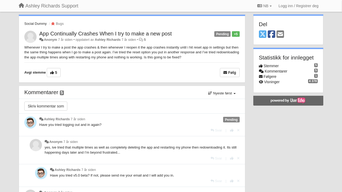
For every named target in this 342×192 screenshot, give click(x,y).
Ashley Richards (108, 40)
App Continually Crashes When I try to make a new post (105, 34)
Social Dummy (35, 24)
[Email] (280, 34)
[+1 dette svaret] (232, 130)
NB (264, 6)
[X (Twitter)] (262, 34)
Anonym (50, 40)
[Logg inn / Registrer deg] (299, 5)
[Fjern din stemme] (238, 130)
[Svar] (216, 130)
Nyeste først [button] (221, 93)
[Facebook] (271, 34)
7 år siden (78, 119)
